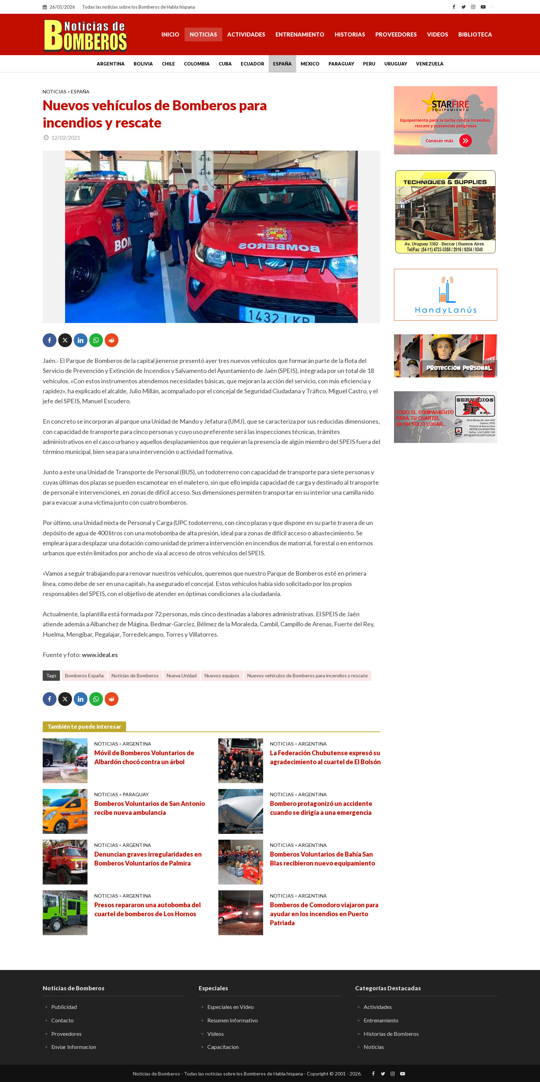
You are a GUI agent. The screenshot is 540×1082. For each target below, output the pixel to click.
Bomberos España (84, 675)
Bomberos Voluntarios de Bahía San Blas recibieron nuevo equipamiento (322, 858)
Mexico (310, 64)
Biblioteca (475, 34)
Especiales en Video (230, 1006)
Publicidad (64, 1006)
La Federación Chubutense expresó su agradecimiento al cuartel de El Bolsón (325, 757)
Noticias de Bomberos (135, 675)
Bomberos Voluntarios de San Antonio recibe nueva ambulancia (149, 808)
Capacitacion (223, 1046)
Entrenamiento (300, 34)
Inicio (170, 34)
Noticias (203, 34)
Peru (369, 64)
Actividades (246, 34)
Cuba (225, 64)
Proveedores (396, 34)
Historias (350, 34)
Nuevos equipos (222, 675)
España (282, 64)
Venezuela (430, 64)
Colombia (197, 64)
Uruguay (395, 64)
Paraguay (341, 64)
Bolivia (143, 64)
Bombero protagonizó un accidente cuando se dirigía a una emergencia (321, 808)
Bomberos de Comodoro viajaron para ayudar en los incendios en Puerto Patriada (324, 914)
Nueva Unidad (182, 675)
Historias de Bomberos (391, 1033)
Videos (437, 34)
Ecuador (252, 64)
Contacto (62, 1020)
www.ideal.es (100, 654)
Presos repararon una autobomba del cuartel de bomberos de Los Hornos (147, 909)
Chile (168, 64)
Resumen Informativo (232, 1020)
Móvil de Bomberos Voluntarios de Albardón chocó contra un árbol (144, 757)
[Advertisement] (445, 560)
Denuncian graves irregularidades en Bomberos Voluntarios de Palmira (148, 858)
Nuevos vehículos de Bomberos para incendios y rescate (307, 675)
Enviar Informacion (73, 1046)
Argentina (111, 64)
